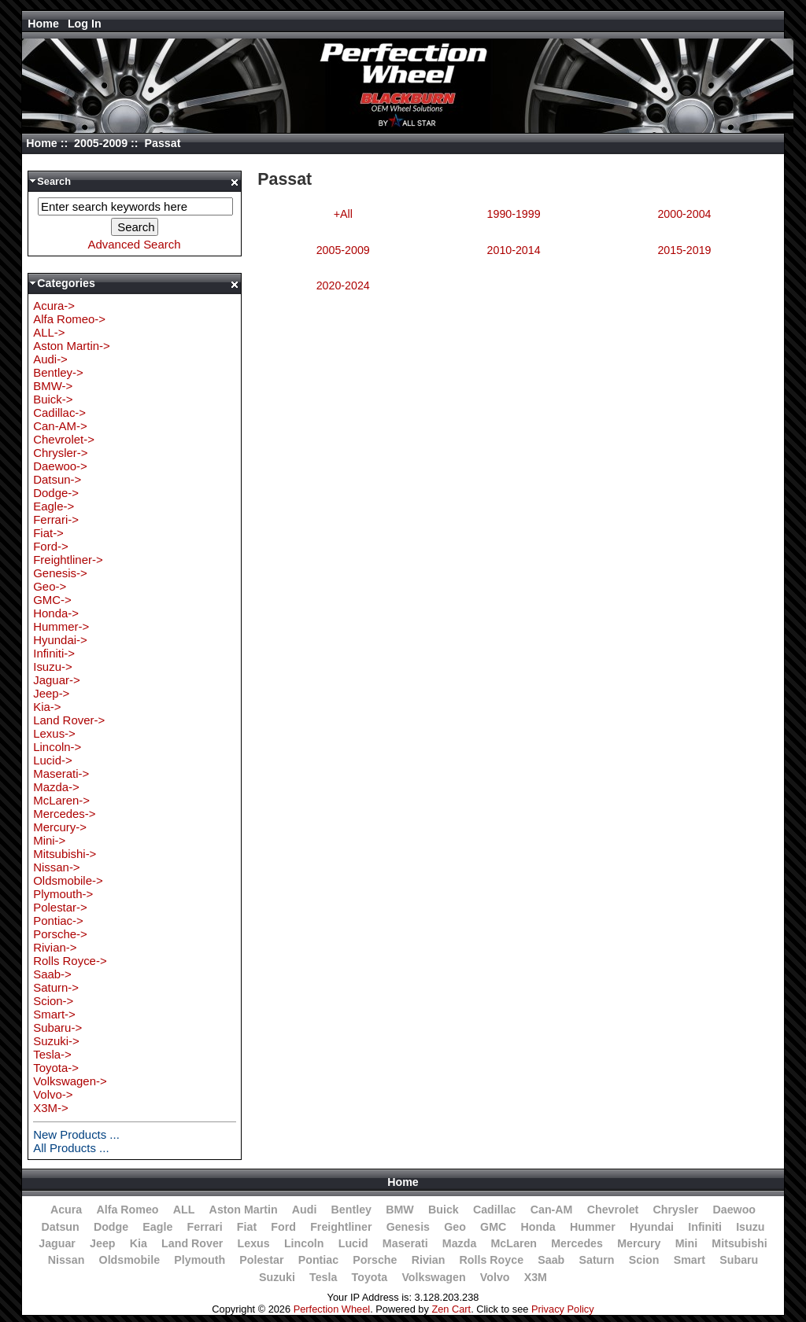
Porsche (375, 1260)
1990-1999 (514, 213)
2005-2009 (101, 143)
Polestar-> (60, 907)
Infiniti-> (54, 653)
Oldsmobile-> (67, 880)
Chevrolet (613, 1209)
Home (43, 23)
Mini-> (49, 840)
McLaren (514, 1243)
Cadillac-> (59, 412)
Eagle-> (53, 506)
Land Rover (192, 1243)
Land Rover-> (69, 720)
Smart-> (54, 1014)
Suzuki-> (56, 1041)
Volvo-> (52, 1094)
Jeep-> (51, 693)
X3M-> (50, 1107)
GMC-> (52, 599)
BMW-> (52, 385)
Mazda (459, 1243)
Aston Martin (243, 1209)
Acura (66, 1209)
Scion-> (53, 1000)
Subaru (738, 1260)
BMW (400, 1209)
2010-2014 (514, 249)
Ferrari (205, 1227)
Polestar (261, 1260)
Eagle (157, 1227)
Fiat (247, 1227)
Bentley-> (58, 372)
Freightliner (341, 1227)
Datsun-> (57, 479)
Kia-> (47, 706)
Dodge (111, 1227)
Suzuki (277, 1277)
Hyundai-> (60, 639)
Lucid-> (52, 760)
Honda (537, 1227)
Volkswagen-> (69, 1081)
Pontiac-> (58, 920)
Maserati (405, 1243)
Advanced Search (134, 244)
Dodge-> (56, 492)
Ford (283, 1227)
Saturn (596, 1260)
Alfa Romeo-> (69, 319)
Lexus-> (54, 733)
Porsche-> (60, 934)
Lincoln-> (57, 746)
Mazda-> (56, 787)
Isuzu (750, 1227)
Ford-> (50, 546)
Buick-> (52, 399)
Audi (304, 1209)
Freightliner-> (67, 559)
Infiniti (705, 1227)
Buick (443, 1209)
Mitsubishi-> (64, 853)
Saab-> (52, 974)
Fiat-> (48, 532)
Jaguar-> (56, 680)
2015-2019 (684, 249)
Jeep (102, 1243)
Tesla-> (52, 1054)
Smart (689, 1260)
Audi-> (50, 359)
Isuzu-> (52, 666)
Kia (138, 1243)
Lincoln (304, 1243)
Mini (686, 1243)
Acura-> (54, 305)
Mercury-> (60, 827)
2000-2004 (684, 213)
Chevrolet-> (63, 439)
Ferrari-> (56, 519)
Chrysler (676, 1209)
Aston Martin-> (71, 345)
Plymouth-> (63, 893)
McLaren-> (61, 800)
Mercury (638, 1243)
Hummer (593, 1227)
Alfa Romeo (127, 1209)
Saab (551, 1260)
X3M (535, 1277)
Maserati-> (61, 773)
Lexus (254, 1243)
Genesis (408, 1227)
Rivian (429, 1260)
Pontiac (318, 1260)
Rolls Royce (491, 1260)
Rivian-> (54, 947)
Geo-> (49, 586)
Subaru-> (57, 1027)
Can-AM (552, 1209)
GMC (493, 1227)
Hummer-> (61, 626)
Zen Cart (451, 1309)
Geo (455, 1227)
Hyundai (652, 1227)
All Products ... (71, 1147)
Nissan (66, 1260)
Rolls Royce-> (69, 960)
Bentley (351, 1209)
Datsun (60, 1227)
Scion (644, 1260)
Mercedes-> (64, 813)
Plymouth (199, 1260)
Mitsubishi (739, 1243)
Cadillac (494, 1209)
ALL (184, 1209)
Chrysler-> (60, 452)
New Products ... (76, 1134)
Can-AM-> (60, 426)
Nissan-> (56, 867)
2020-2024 (343, 285)
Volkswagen (433, 1277)
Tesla (323, 1277)
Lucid (353, 1243)
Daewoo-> (60, 466)
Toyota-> (56, 1067)
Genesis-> (60, 573)
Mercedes (577, 1243)
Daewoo (734, 1209)
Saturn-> (56, 987)
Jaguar (57, 1243)
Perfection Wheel (332, 1309)
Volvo (495, 1277)
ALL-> (49, 332)
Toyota (370, 1277)
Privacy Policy (562, 1309)
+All (343, 213)
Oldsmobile (130, 1260)
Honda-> (56, 613)
